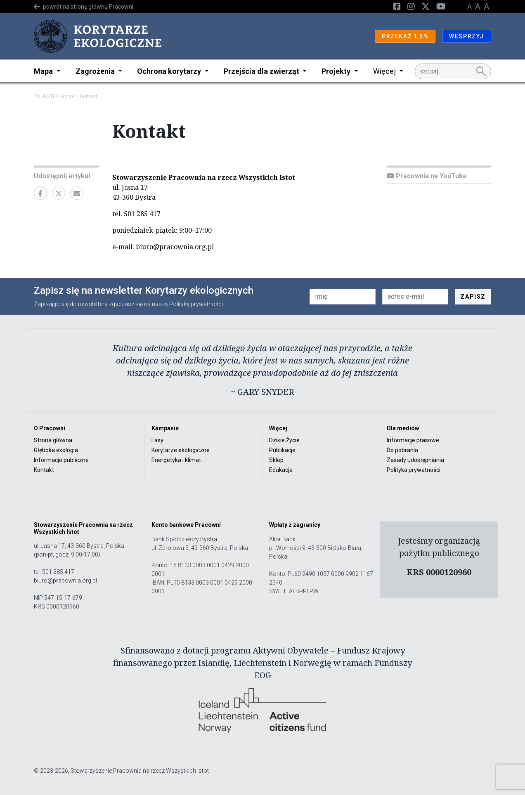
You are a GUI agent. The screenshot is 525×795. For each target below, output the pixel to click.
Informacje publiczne (61, 460)
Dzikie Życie (284, 440)
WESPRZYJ (466, 36)
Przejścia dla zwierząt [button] (262, 71)
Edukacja (281, 470)
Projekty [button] (337, 71)
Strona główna (53, 440)
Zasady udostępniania (415, 460)
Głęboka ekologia (56, 450)
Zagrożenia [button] (96, 71)
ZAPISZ (473, 296)
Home (68, 96)
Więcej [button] (385, 71)
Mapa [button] (44, 71)
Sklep (276, 460)
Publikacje (282, 450)
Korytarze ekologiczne (180, 450)
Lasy (157, 440)
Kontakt (44, 470)
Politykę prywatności (196, 304)
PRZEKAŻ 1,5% (405, 36)
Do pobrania (402, 450)
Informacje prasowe (413, 440)
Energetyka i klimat (176, 460)
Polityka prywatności (413, 470)
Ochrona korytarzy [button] (170, 71)
